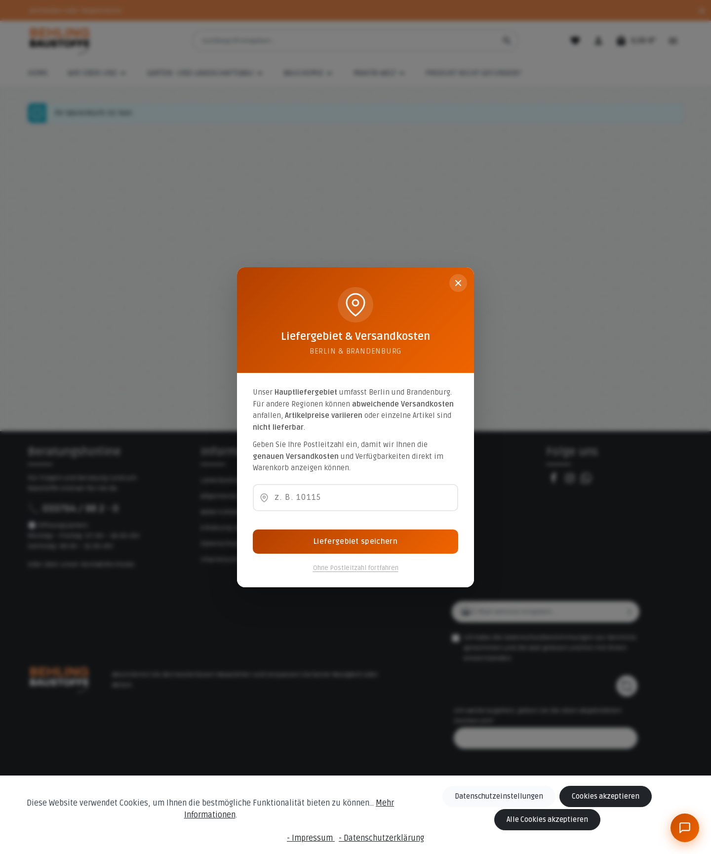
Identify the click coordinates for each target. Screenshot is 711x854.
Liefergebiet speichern (355, 541)
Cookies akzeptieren (605, 796)
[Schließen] (458, 283)
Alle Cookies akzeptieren (547, 819)
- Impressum (311, 838)
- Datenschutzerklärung (381, 838)
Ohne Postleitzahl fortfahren (355, 568)
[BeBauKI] (685, 827)
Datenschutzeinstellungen (499, 796)
